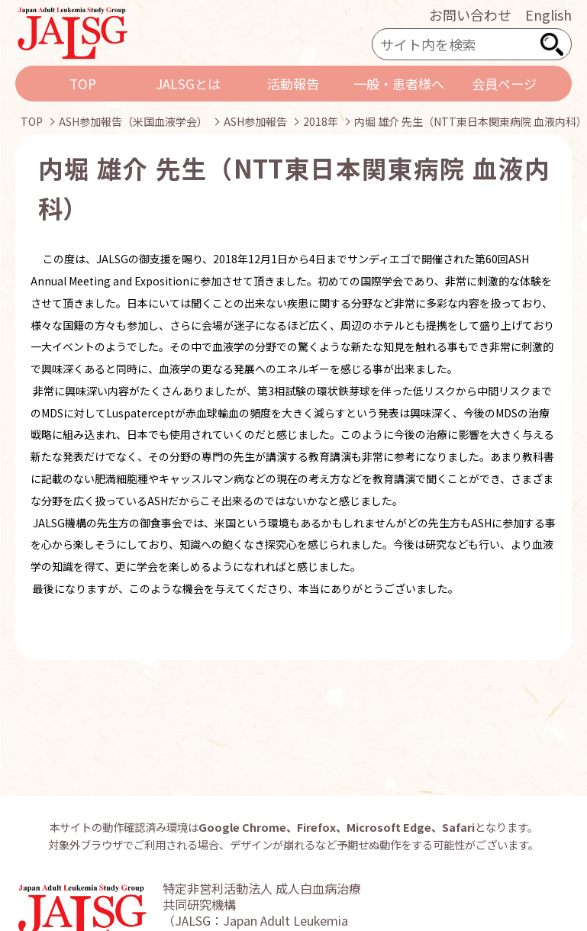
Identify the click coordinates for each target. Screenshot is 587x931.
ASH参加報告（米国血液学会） (133, 121)
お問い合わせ (470, 14)
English (548, 14)
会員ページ (504, 83)
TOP (82, 83)
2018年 (320, 121)
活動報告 (293, 83)
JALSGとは (188, 83)
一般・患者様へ (398, 83)
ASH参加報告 (255, 121)
